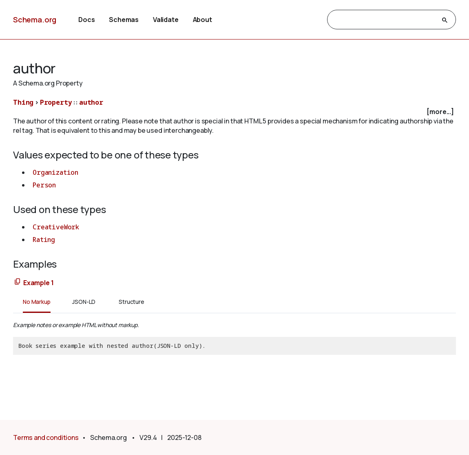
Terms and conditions (46, 437)
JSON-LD (83, 302)
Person (44, 184)
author (91, 102)
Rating (44, 239)
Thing (23, 102)
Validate (166, 19)
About (202, 19)
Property (56, 102)
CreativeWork (56, 226)
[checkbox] (234, 111)
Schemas (124, 19)
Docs (86, 19)
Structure (131, 302)
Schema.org (34, 19)
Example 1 (38, 282)
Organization (55, 172)
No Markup (37, 302)
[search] (384, 20)
